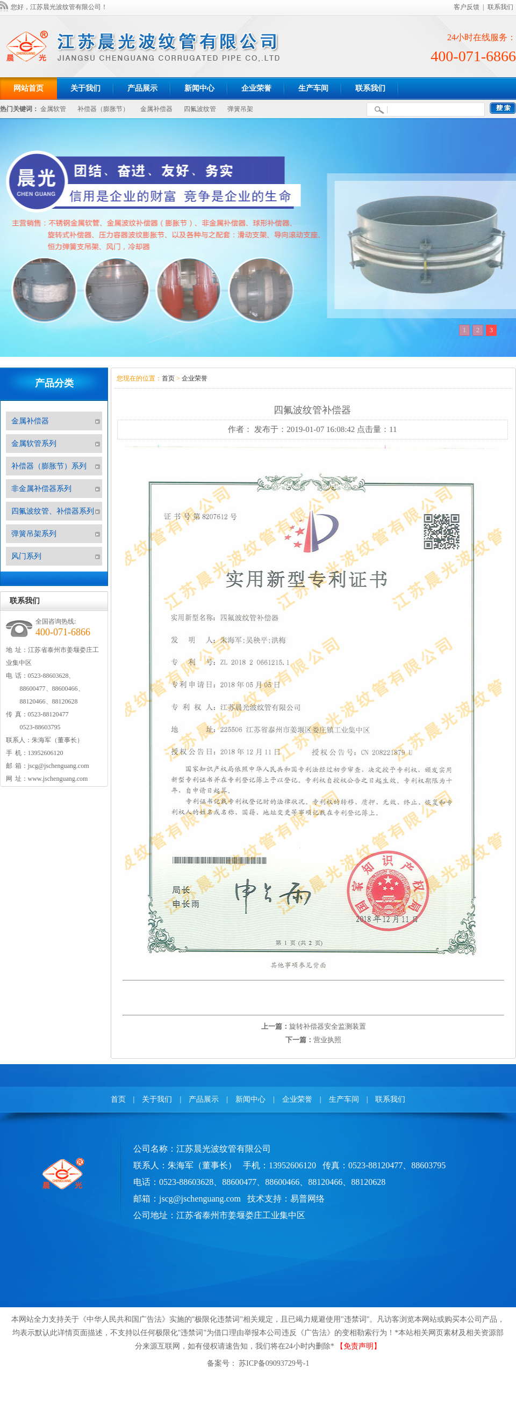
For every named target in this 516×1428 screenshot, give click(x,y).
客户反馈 (466, 7)
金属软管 (53, 109)
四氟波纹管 (200, 109)
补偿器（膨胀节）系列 (49, 466)
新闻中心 (250, 1099)
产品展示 (204, 1099)
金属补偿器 (156, 109)
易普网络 (307, 1198)
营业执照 (327, 1040)
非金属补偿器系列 (41, 489)
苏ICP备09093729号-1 (273, 1363)
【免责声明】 (358, 1346)
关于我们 (157, 1099)
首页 (168, 378)
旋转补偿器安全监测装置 (327, 1026)
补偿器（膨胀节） (103, 109)
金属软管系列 (33, 444)
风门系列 (26, 556)
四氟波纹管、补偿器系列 (52, 511)
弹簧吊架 (240, 109)
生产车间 (344, 1099)
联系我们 (500, 7)
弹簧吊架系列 (33, 534)
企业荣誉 (194, 378)
